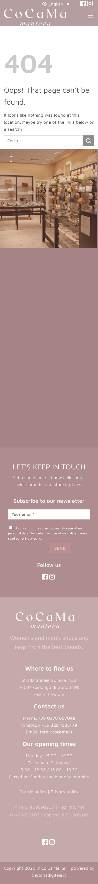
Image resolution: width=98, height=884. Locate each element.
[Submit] (88, 140)
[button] (56, 4)
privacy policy (32, 538)
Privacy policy (64, 791)
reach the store (49, 694)
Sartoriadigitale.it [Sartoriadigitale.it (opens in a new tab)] (49, 875)
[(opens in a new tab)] (83, 4)
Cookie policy (33, 791)
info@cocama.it (56, 731)
